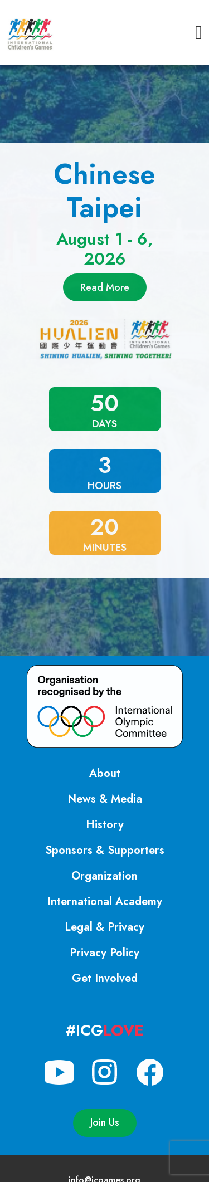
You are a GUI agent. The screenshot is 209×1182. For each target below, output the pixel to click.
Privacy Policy (104, 953)
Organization (104, 876)
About (104, 773)
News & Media (104, 799)
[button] (198, 32)
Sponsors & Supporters (104, 850)
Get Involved (105, 978)
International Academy (104, 901)
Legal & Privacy (104, 927)
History (105, 825)
